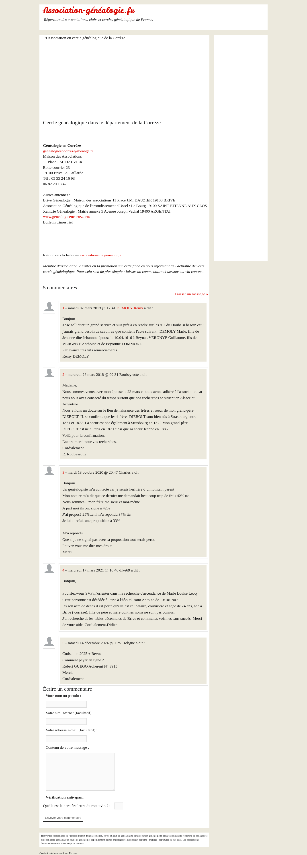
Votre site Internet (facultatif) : (70, 713)
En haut (73, 853)
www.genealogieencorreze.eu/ (66, 216)
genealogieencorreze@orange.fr (68, 151)
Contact (43, 853)
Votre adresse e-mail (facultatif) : (71, 730)
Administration (58, 853)
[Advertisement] (125, 77)
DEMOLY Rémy (130, 308)
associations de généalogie (100, 255)
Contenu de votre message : (67, 747)
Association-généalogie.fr (88, 10)
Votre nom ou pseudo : (63, 695)
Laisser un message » (191, 294)
